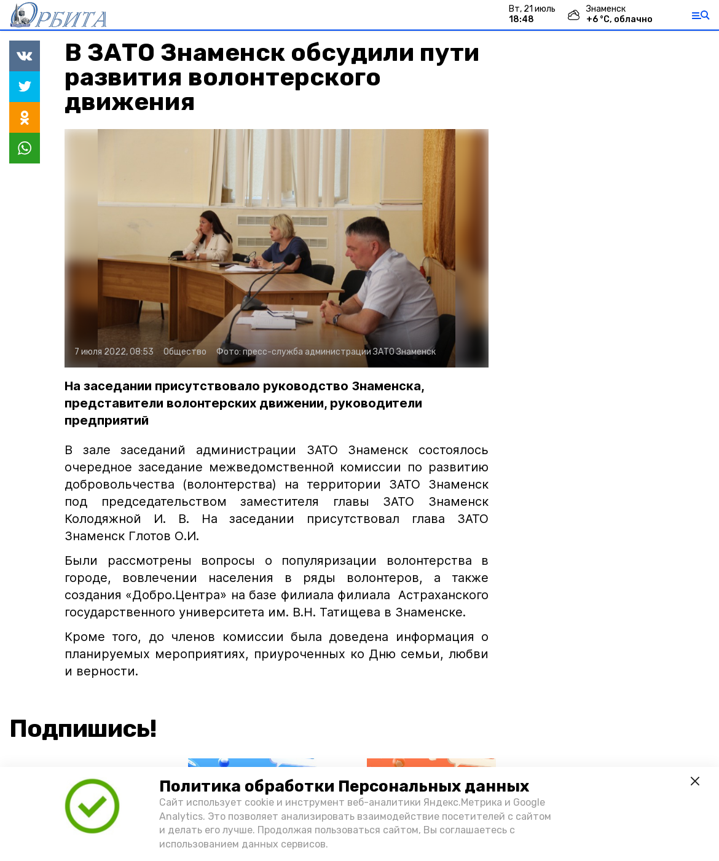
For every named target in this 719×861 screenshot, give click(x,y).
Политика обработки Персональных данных (344, 786)
